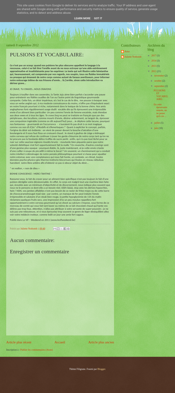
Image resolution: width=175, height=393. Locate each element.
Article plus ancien (101, 342)
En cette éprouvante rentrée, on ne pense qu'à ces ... (160, 110)
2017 (154, 55)
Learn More (82, 18)
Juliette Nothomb (133, 56)
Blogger (101, 369)
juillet (157, 123)
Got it (98, 18)
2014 (154, 60)
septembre (159, 86)
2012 (154, 71)
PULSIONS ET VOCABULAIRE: (161, 95)
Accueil (59, 342)
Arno (127, 51)
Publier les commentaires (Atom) (36, 349)
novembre (159, 75)
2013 (154, 66)
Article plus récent (18, 342)
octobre (158, 80)
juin (156, 128)
